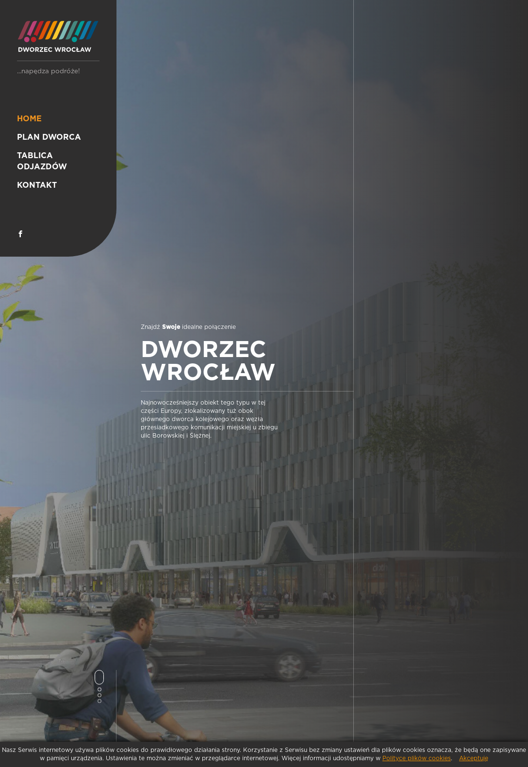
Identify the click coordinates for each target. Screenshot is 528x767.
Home (29, 119)
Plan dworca (49, 137)
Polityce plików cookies (416, 758)
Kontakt (37, 185)
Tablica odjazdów (42, 161)
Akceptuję (473, 758)
